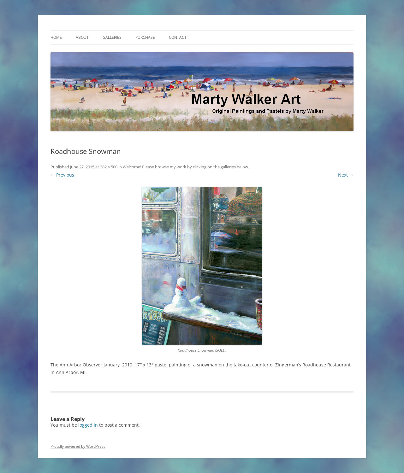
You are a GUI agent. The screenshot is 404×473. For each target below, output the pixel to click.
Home (56, 37)
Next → (346, 175)
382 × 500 (108, 167)
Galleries (112, 37)
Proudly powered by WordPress (77, 446)
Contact (178, 37)
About (82, 37)
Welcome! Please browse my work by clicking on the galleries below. (186, 167)
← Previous (62, 175)
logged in (88, 425)
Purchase (145, 37)
